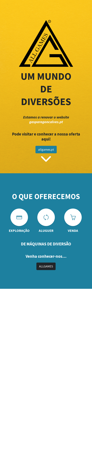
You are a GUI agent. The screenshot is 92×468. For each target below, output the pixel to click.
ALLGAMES (46, 266)
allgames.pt (46, 149)
